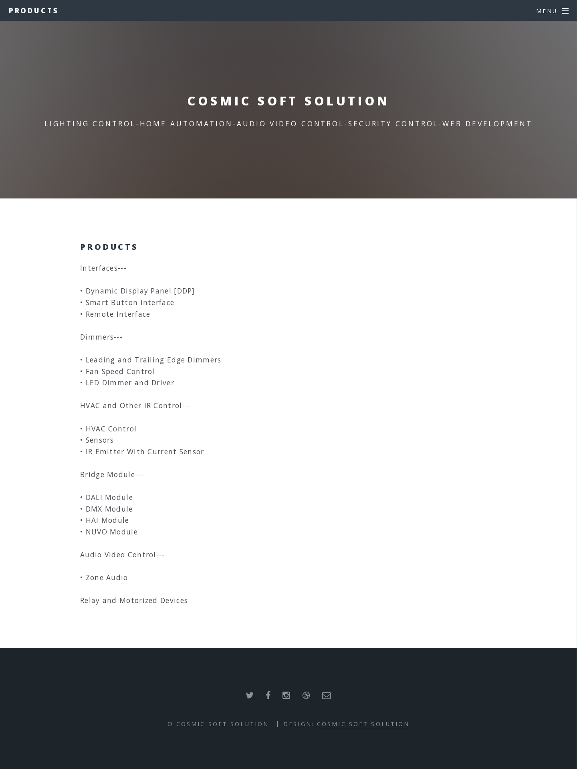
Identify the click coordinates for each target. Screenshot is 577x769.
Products (34, 10)
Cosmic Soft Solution (363, 724)
